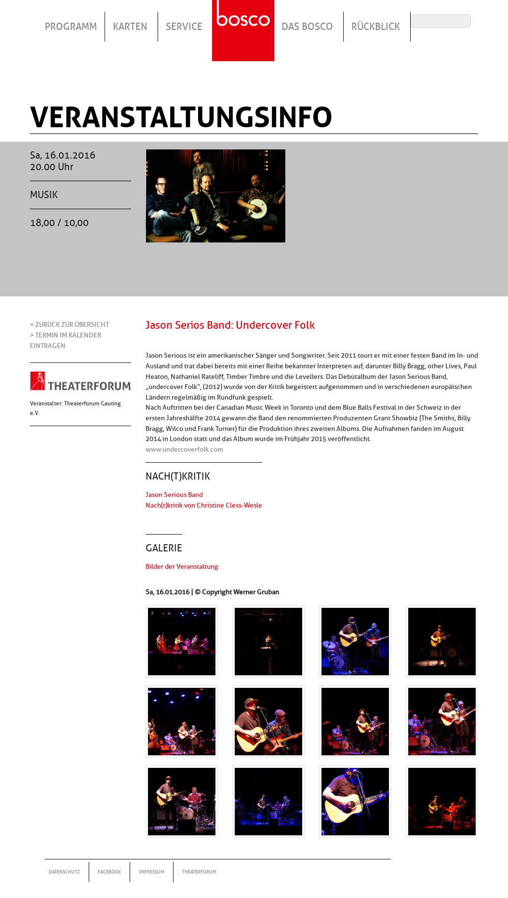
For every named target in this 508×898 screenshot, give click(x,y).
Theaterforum (199, 872)
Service (184, 26)
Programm (71, 26)
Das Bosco (307, 26)
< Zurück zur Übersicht (69, 324)
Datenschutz (64, 872)
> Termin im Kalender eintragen (65, 340)
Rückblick (375, 26)
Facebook (109, 872)
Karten (130, 26)
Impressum (151, 872)
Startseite (244, 19)
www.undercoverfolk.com (184, 449)
